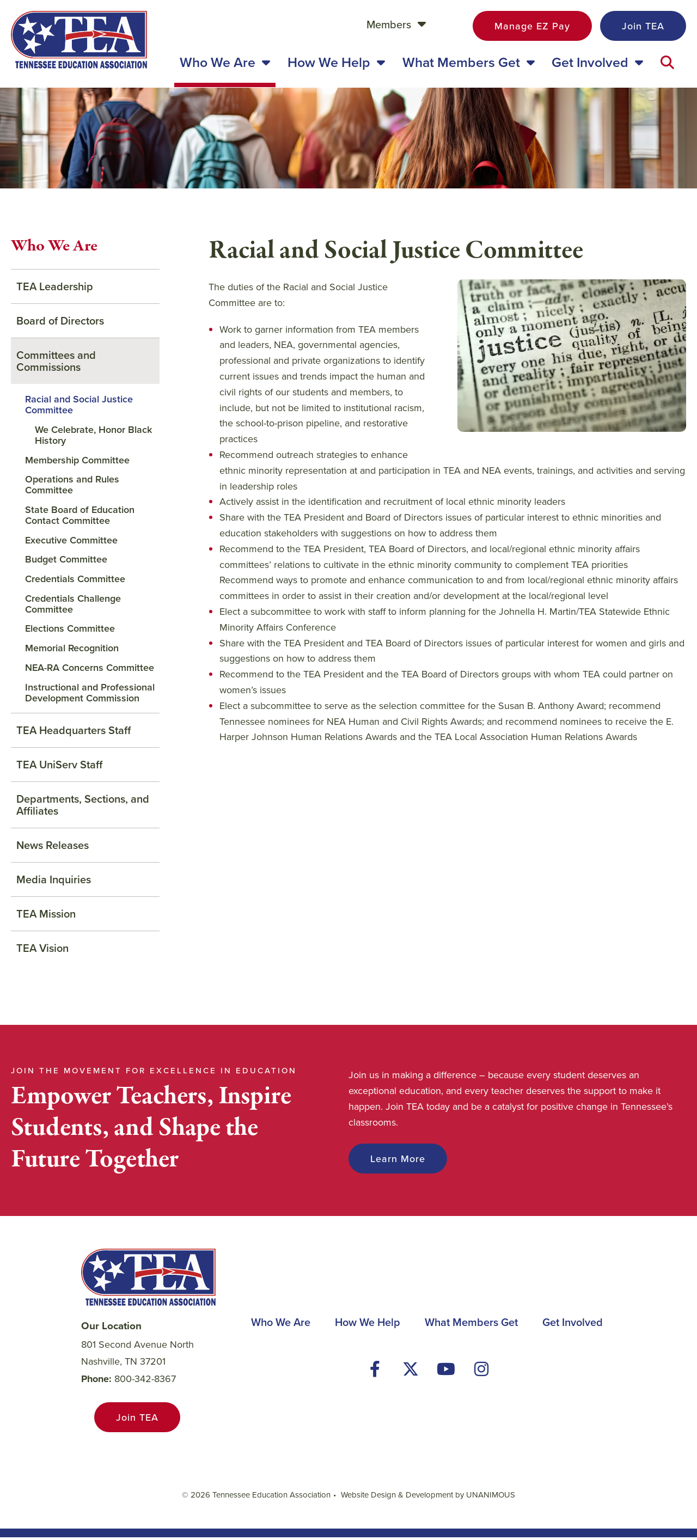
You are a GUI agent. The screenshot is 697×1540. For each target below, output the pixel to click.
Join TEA (643, 26)
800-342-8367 (145, 1381)
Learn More (397, 1161)
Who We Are (54, 249)
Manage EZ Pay (532, 26)
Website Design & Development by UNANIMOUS (428, 1497)
